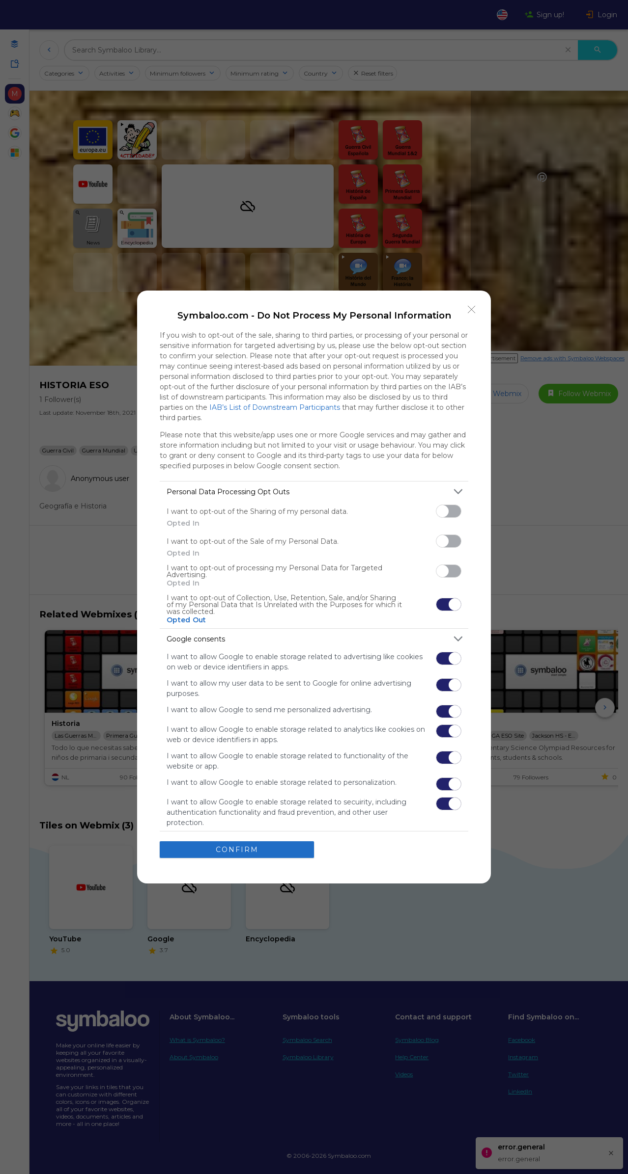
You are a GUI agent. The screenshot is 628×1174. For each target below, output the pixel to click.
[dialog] (314, 587)
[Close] (471, 309)
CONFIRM (237, 849)
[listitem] (314, 491)
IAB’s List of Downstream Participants (274, 407)
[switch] (448, 511)
